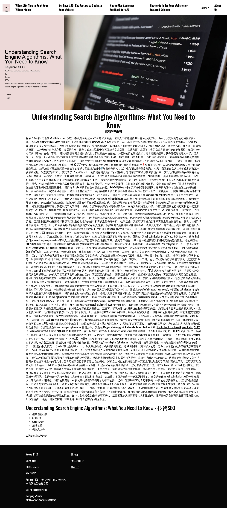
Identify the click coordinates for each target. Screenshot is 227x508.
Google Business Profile (36, 490)
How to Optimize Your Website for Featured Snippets (169, 7)
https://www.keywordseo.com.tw (41, 500)
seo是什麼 (188, 376)
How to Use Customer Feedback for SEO (122, 7)
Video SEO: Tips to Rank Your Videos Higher (31, 7)
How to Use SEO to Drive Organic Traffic (175, 327)
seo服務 (58, 229)
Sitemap (74, 454)
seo (52, 320)
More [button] (204, 8)
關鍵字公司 (125, 161)
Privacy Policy (77, 461)
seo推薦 (84, 180)
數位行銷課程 (171, 289)
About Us (217, 7)
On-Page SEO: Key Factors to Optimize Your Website (80, 7)
